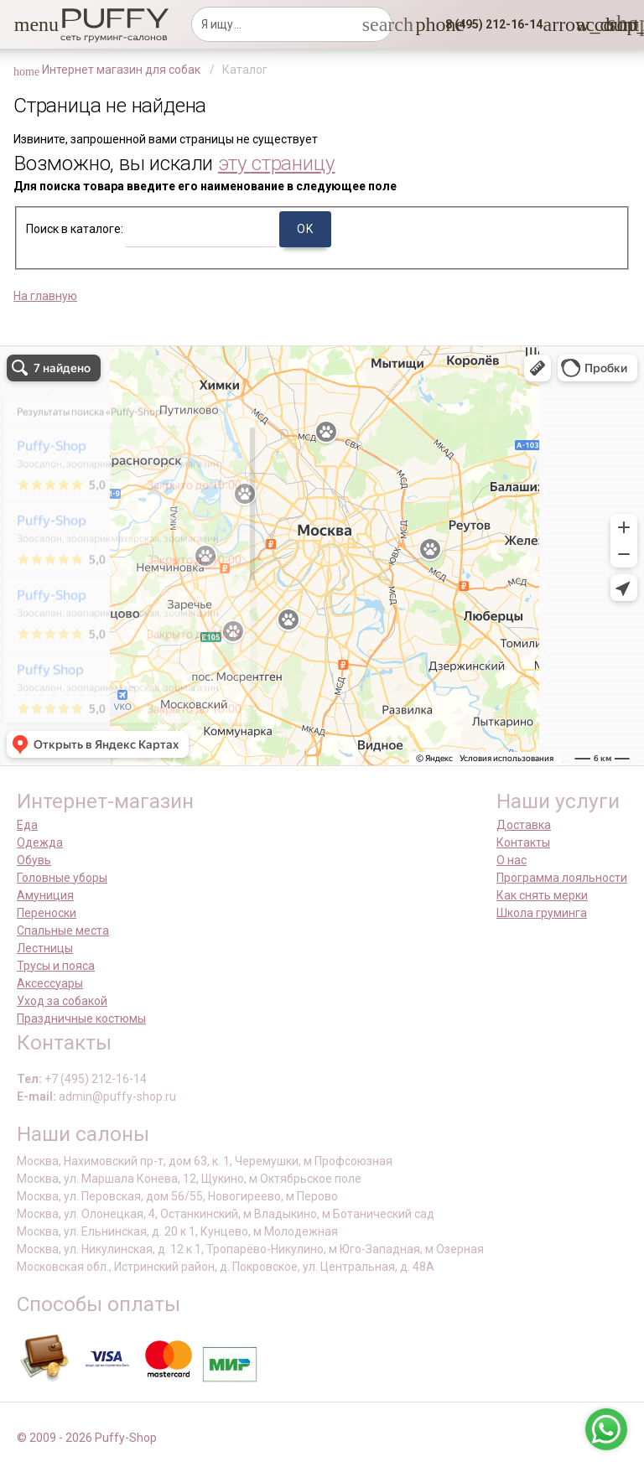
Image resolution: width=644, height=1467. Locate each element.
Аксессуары (50, 983)
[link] (586, 24)
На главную (45, 296)
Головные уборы (62, 877)
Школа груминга (541, 913)
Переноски (46, 913)
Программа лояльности (561, 877)
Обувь (34, 860)
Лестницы (45, 948)
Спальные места (63, 930)
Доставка (523, 825)
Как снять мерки (542, 895)
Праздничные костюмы (81, 1018)
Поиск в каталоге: (74, 229)
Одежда (40, 842)
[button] (24, 24)
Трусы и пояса (56, 965)
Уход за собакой (62, 1001)
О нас (511, 860)
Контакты (523, 842)
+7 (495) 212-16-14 (95, 1079)
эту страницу (276, 163)
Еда (27, 825)
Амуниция (45, 895)
